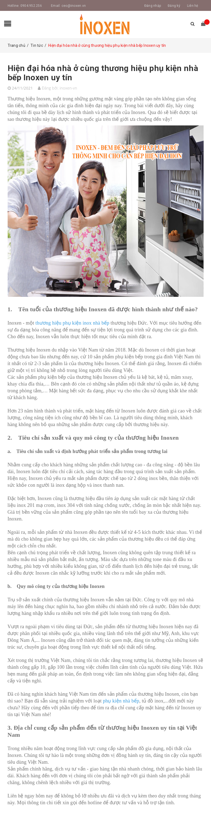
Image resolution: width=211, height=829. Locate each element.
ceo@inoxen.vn (74, 6)
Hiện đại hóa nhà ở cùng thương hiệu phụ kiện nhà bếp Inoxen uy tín (103, 72)
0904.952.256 (31, 6)
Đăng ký (174, 6)
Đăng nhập (152, 6)
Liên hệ (192, 6)
